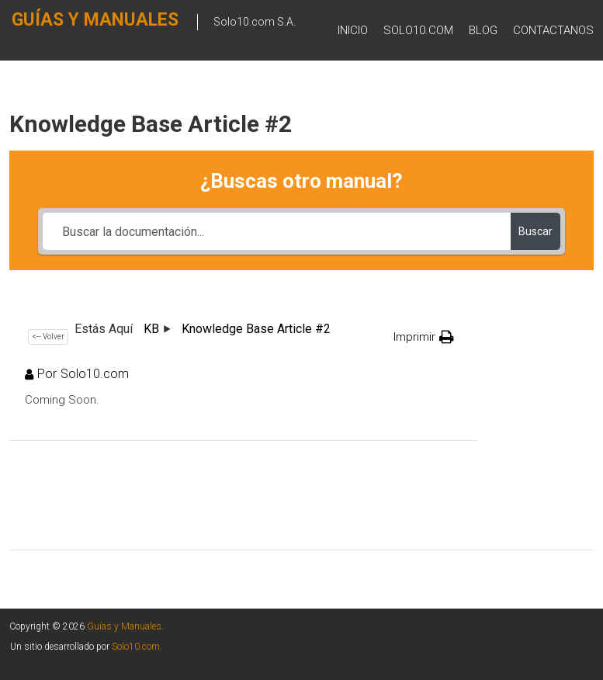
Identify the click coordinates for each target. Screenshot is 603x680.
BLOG (483, 30)
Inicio (353, 30)
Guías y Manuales (124, 626)
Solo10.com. (137, 646)
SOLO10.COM (418, 30)
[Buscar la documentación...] (276, 231)
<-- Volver (48, 336)
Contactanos (553, 30)
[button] (423, 337)
